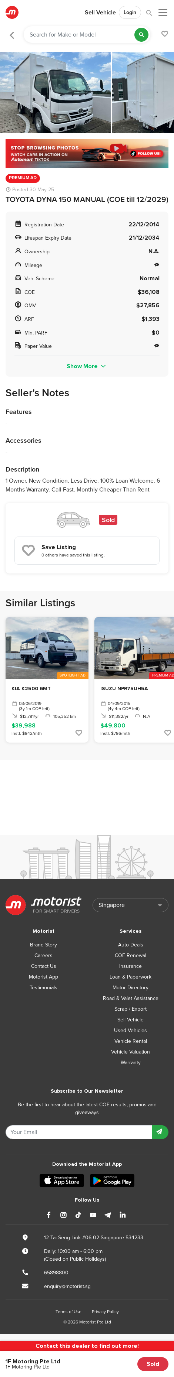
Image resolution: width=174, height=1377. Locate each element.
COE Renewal (130, 955)
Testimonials (43, 987)
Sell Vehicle (100, 12)
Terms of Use (68, 1311)
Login (130, 12)
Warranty (131, 1062)
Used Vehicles (130, 1030)
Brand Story (43, 945)
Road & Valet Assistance (130, 998)
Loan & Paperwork (130, 977)
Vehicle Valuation (130, 1052)
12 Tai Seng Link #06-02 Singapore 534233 (93, 1237)
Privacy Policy (105, 1311)
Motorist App (43, 977)
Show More (87, 366)
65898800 (56, 1273)
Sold (153, 1364)
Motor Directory (130, 987)
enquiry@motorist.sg (67, 1286)
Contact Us (43, 966)
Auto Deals (130, 945)
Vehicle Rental (130, 1041)
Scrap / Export (130, 1009)
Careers (43, 955)
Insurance (130, 966)
